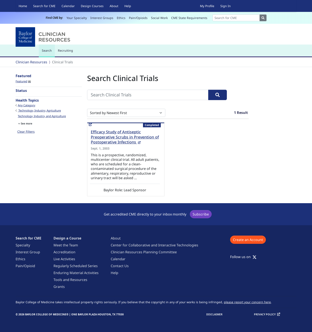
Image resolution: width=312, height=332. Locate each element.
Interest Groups (101, 18)
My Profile (207, 6)
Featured (23, 81)
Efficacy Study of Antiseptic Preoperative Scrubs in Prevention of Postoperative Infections (125, 137)
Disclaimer (214, 314)
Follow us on (243, 256)
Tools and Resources (70, 279)
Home (23, 6)
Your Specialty (77, 18)
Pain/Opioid (25, 265)
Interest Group (28, 252)
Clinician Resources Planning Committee (144, 252)
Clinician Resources (31, 62)
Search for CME (44, 6)
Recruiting (65, 50)
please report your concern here (247, 302)
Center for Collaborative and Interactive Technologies (154, 245)
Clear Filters (26, 131)
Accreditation (64, 252)
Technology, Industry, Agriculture (39, 110)
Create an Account (248, 239)
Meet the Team (66, 245)
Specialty (23, 245)
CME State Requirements (189, 18)
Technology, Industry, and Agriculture (42, 116)
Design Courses (92, 6)
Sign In (225, 6)
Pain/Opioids (138, 18)
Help (127, 6)
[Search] (236, 17)
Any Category (26, 105)
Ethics (121, 18)
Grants (59, 286)
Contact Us (120, 265)
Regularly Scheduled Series (76, 265)
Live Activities (64, 259)
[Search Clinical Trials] (147, 95)
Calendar (68, 6)
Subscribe (201, 214)
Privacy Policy (265, 314)
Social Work (159, 18)
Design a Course (67, 238)
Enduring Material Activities (76, 272)
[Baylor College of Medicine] (44, 37)
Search (48, 52)
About (114, 6)
